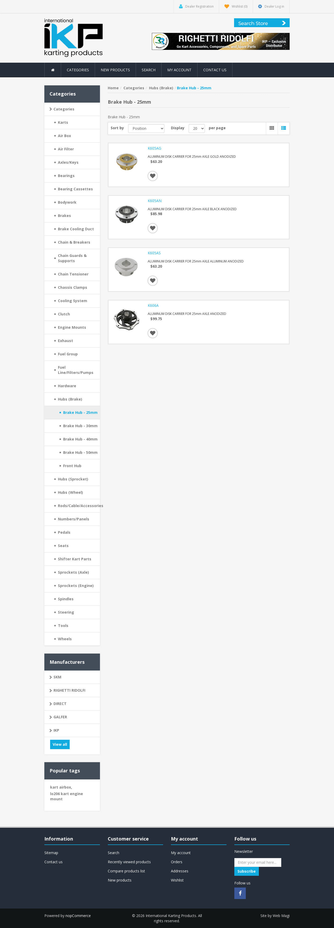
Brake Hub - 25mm (80, 412)
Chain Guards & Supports (72, 258)
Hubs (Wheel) (70, 492)
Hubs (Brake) (70, 399)
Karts (63, 122)
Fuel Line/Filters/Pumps (75, 370)
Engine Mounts (72, 327)
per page (217, 127)
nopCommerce (78, 915)
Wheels (65, 638)
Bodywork (67, 202)
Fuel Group (68, 353)
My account (179, 69)
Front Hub (72, 465)
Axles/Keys (68, 162)
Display (177, 127)
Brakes (64, 215)
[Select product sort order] (146, 128)
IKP (56, 730)
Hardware (67, 385)
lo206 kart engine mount (66, 796)
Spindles (66, 598)
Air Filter (66, 148)
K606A (153, 305)
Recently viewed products (129, 861)
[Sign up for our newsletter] (257, 862)
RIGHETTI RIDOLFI (69, 690)
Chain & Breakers (74, 242)
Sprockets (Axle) (73, 572)
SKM (57, 676)
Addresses (179, 870)
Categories (63, 109)
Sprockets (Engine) (76, 585)
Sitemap (51, 852)
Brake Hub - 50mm (80, 452)
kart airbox (61, 787)
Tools (63, 625)
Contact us (214, 69)
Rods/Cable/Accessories (79, 505)
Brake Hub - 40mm (80, 439)
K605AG (154, 148)
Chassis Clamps (72, 287)
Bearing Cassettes (75, 188)
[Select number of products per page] (197, 128)
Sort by (117, 127)
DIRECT (60, 703)
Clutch (64, 314)
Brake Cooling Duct (76, 228)
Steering (66, 612)
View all (60, 744)
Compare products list (126, 870)
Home (113, 87)
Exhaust (65, 340)
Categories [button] (78, 69)
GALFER (60, 716)
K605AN (155, 200)
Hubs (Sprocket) (73, 479)
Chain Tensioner (73, 274)
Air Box (64, 135)
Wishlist (177, 880)
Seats (63, 545)
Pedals (64, 532)
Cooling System (72, 300)
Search (149, 69)
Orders (176, 861)
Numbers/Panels (73, 518)
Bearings (66, 175)
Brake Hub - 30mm (80, 425)
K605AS (154, 253)
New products (115, 69)
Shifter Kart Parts (74, 558)
